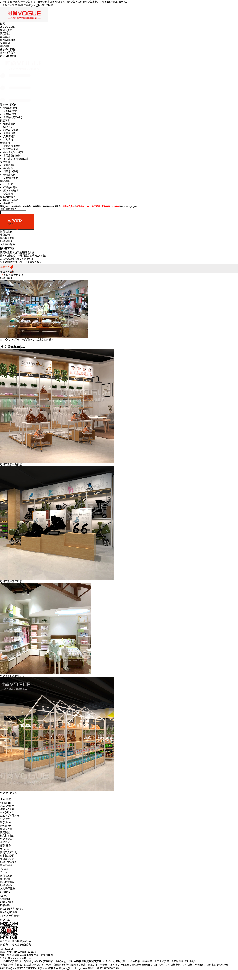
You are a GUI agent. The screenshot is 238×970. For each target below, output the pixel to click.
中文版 (3, 5)
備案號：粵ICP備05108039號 (103, 968)
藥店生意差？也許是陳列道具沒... (18, 252)
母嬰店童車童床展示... (12, 581)
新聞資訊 (5, 46)
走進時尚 (6, 799)
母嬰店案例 (9, 174)
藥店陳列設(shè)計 (13, 152)
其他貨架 (8, 139)
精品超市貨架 (10, 130)
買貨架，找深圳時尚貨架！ (17, 944)
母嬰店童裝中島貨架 (11, 464)
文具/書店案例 (11, 178)
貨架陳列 (6, 845)
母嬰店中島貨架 (8, 792)
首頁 (2, 23)
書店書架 (5, 36)
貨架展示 (5, 120)
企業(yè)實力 (10, 111)
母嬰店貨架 (9, 133)
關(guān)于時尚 (8, 49)
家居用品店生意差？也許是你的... (18, 258)
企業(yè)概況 (10, 107)
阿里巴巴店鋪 (45, 5)
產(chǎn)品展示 (8, 27)
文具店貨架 (9, 136)
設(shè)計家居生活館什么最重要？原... (21, 262)
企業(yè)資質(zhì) (12, 117)
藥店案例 (8, 168)
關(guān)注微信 (10, 915)
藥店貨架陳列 (7, 859)
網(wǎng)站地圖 (8, 912)
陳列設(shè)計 (7, 40)
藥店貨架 (5, 33)
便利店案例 (9, 165)
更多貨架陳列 (7, 865)
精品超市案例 (10, 171)
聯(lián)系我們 (7, 52)
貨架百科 (8, 193)
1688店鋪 (10, 55)
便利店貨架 (6, 30)
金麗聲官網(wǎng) (28, 5)
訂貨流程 (5, 818)
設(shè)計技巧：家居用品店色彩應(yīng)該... (24, 255)
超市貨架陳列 (10, 149)
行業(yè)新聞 (10, 187)
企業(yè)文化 (10, 114)
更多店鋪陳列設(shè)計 (15, 158)
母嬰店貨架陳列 (11, 155)
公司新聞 (8, 184)
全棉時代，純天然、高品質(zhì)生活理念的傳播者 (26, 339)
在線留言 (8, 203)
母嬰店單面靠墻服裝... (12, 675)
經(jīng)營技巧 (11, 190)
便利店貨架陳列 (11, 146)
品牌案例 (5, 43)
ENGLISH (13, 5)
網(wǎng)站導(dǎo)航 (11, 908)
